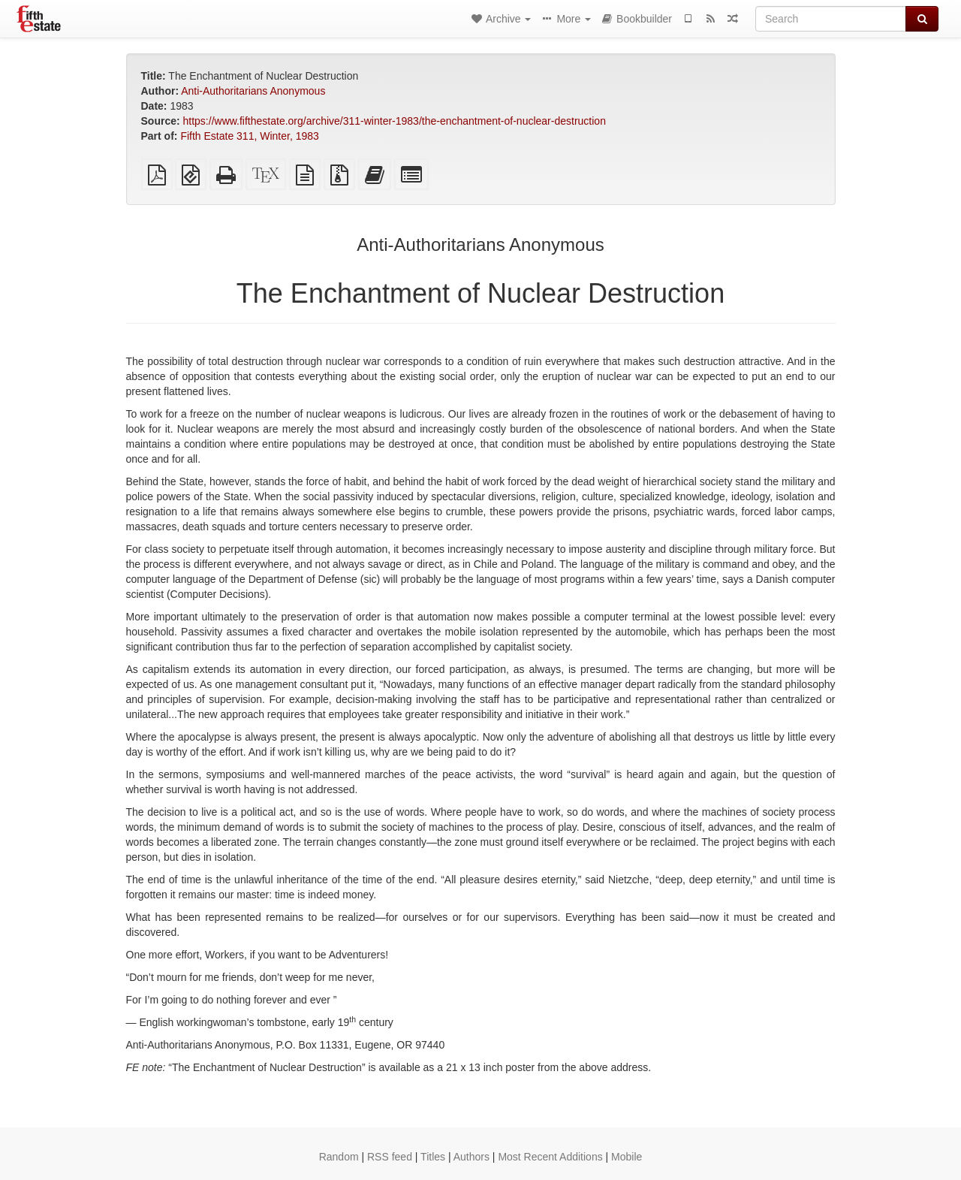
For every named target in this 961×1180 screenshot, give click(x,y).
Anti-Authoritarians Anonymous (253, 91)
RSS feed (389, 1157)
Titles (432, 1157)
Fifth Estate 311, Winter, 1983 (249, 136)
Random (339, 1157)
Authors (471, 1157)
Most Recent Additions (550, 1157)
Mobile (626, 1157)
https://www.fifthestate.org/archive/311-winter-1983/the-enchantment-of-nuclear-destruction (394, 121)
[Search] (830, 19)
